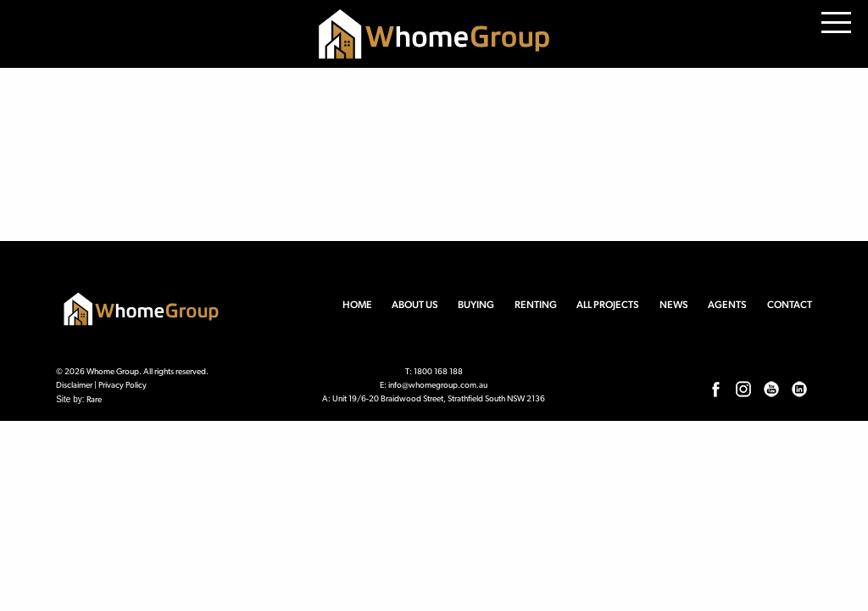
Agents (727, 305)
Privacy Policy (122, 385)
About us (415, 305)
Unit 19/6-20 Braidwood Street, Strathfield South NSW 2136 (438, 399)
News (673, 305)
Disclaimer (74, 385)
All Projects (607, 305)
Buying (476, 305)
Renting (536, 305)
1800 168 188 (438, 372)
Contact (789, 305)
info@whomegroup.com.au (437, 385)
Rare (94, 400)
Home (357, 305)
